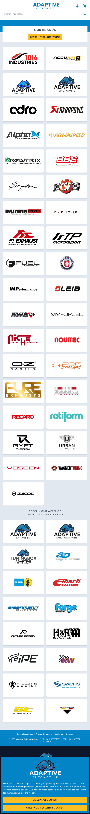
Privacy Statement (44, 734)
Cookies (69, 734)
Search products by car (45, 37)
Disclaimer (58, 734)
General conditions (25, 734)
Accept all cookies (45, 800)
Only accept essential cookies (45, 807)
